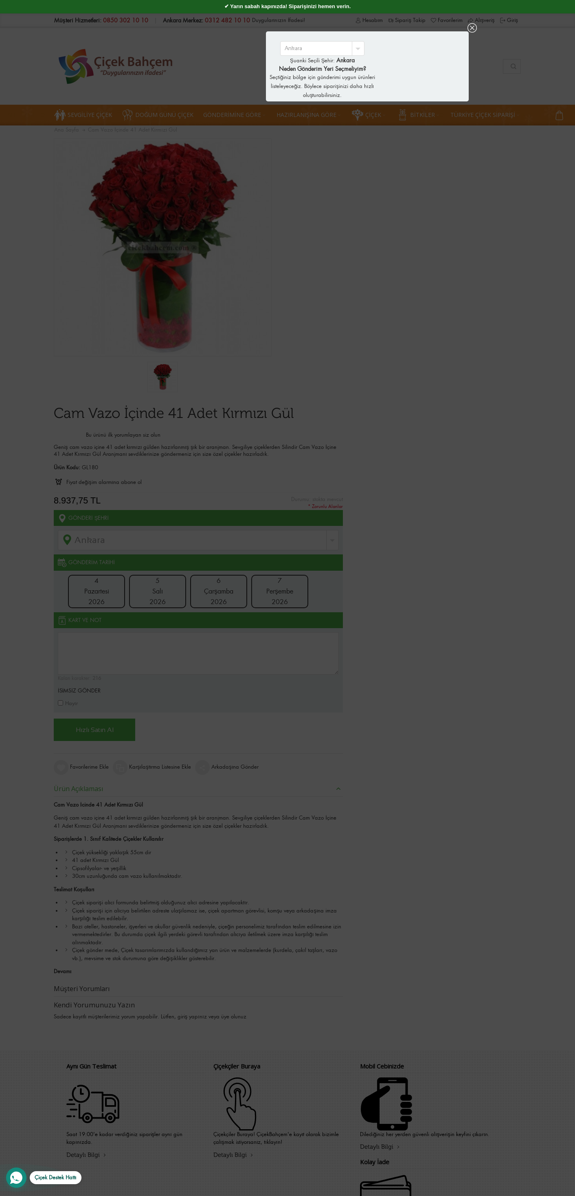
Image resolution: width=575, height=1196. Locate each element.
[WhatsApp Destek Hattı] (43, 1177)
